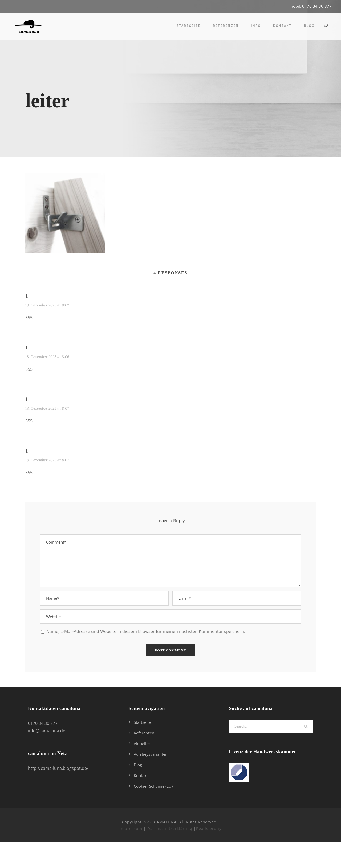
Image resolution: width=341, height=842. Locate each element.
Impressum (131, 828)
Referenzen (226, 25)
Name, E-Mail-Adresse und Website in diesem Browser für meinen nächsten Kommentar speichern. (145, 631)
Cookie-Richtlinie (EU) (153, 786)
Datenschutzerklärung (169, 828)
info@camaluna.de (46, 731)
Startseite (189, 25)
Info (256, 25)
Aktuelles (142, 743)
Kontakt (282, 25)
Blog (309, 25)
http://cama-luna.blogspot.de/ (58, 768)
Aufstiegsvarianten (151, 754)
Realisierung (209, 828)
